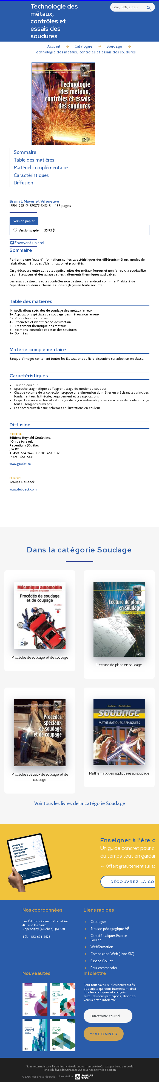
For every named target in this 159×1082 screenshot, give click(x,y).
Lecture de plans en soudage (119, 665)
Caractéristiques (31, 175)
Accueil (53, 46)
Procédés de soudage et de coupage (40, 657)
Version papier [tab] (24, 221)
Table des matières (34, 160)
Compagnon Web (112, 954)
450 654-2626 (40, 937)
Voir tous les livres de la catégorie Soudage (79, 803)
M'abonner (103, 1033)
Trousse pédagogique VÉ (109, 929)
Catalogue (84, 46)
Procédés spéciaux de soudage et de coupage (40, 777)
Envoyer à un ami (27, 243)
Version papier (37, 230)
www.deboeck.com (23, 489)
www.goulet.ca (20, 464)
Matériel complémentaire (41, 168)
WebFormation (101, 947)
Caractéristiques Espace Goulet (108, 938)
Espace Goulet (101, 961)
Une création (75, 1077)
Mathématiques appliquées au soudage (119, 773)
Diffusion (23, 183)
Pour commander (103, 968)
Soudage (114, 46)
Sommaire (25, 152)
